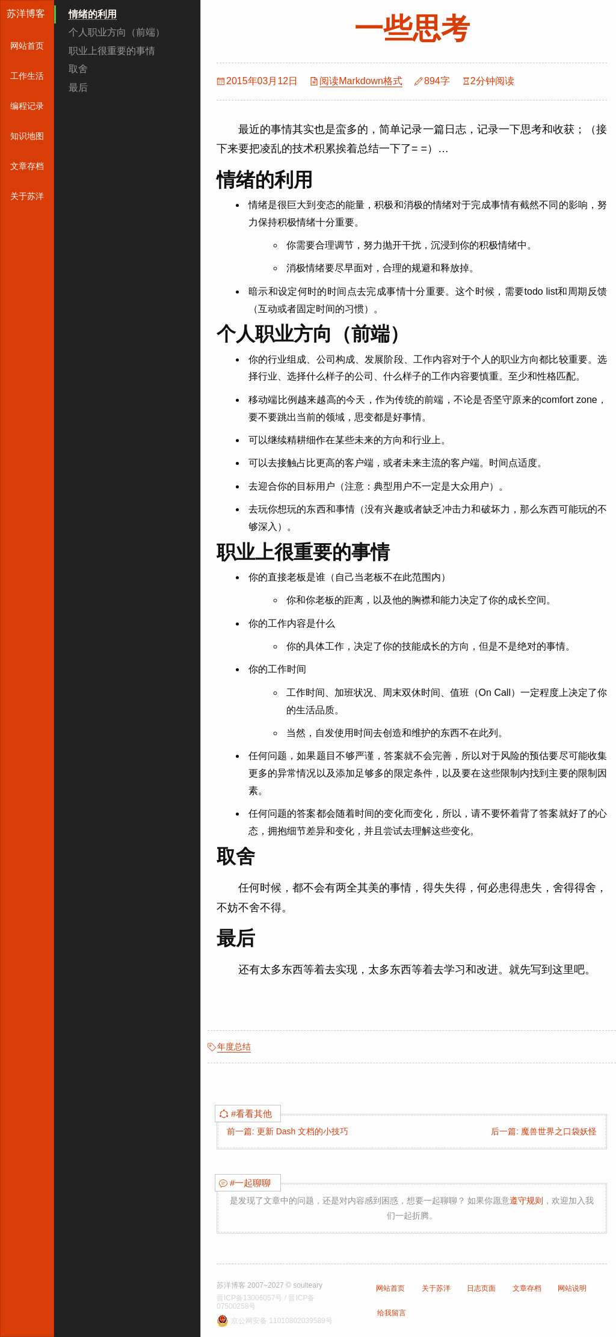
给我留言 (391, 1313)
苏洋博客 (26, 13)
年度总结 (234, 1046)
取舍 (78, 69)
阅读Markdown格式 (360, 81)
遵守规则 (526, 1200)
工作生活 (27, 76)
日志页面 (481, 1288)
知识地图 (27, 136)
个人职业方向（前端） (117, 32)
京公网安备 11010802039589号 (282, 1321)
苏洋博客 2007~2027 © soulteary (269, 1285)
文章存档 (27, 166)
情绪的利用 (93, 14)
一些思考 (412, 29)
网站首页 (27, 46)
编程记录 (27, 106)
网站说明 (572, 1288)
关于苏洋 (27, 196)
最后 (78, 87)
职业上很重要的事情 (112, 51)
